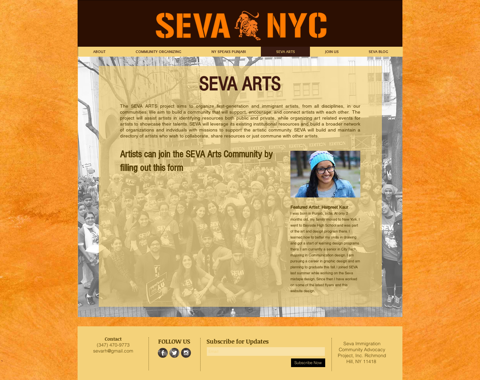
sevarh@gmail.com (113, 351)
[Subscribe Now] (308, 362)
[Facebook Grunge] (163, 353)
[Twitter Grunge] (174, 353)
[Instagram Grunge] (186, 353)
